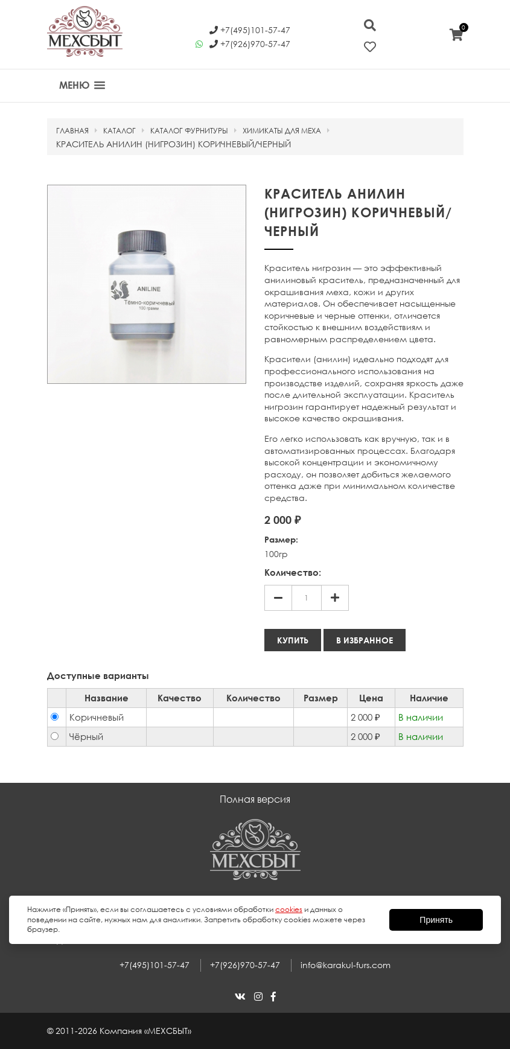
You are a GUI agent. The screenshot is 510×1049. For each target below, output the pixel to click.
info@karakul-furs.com (345, 965)
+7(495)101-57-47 (155, 965)
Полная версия (255, 799)
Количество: (292, 572)
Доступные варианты (98, 675)
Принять (436, 920)
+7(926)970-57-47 (245, 965)
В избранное (364, 640)
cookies (288, 909)
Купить (292, 640)
